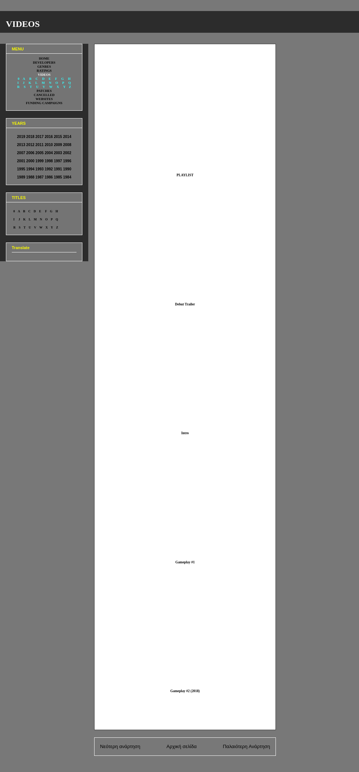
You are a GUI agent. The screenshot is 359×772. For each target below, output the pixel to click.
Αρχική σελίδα (181, 746)
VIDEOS (23, 24)
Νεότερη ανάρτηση (120, 746)
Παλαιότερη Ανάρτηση (246, 746)
